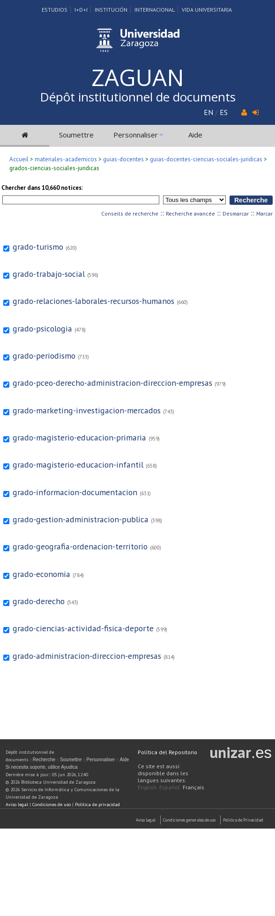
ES (224, 112)
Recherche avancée (190, 213)
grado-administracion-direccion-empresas (87, 655)
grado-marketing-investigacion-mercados (87, 410)
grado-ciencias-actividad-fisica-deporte (83, 628)
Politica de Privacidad (243, 819)
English (147, 787)
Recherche (44, 759)
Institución (111, 9)
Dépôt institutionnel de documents (138, 96)
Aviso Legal (146, 819)
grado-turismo (38, 246)
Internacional (154, 9)
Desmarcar (236, 213)
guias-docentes (123, 159)
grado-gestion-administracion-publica (81, 519)
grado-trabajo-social (49, 273)
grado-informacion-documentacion (75, 492)
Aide (195, 134)
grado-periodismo (44, 355)
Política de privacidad (97, 804)
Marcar (264, 213)
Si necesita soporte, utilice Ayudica (42, 767)
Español (169, 787)
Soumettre (76, 134)
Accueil (19, 159)
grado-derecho (39, 601)
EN (208, 112)
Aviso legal (17, 804)
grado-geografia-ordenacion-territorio (80, 546)
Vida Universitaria (207, 9)
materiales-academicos (66, 159)
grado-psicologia (42, 328)
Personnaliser (135, 134)
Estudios (54, 9)
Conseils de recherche (129, 213)
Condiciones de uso (51, 804)
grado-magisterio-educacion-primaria (79, 437)
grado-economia (41, 574)
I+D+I (81, 9)
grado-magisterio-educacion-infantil (78, 464)
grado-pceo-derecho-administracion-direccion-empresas (112, 382)
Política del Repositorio (167, 752)
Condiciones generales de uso (189, 819)
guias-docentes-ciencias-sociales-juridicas (206, 159)
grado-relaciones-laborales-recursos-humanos (93, 301)
